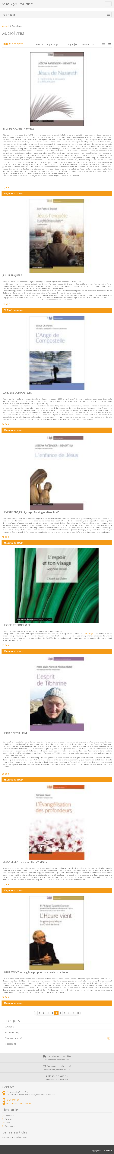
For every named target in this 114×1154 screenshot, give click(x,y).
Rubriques (9, 14)
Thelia (109, 1150)
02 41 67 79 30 (13, 1100)
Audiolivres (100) (12, 1032)
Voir (38, 44)
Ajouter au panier (13, 193)
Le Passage (89, 633)
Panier (7, 1122)
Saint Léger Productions (18, 4)
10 (78, 1013)
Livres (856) (9, 1027)
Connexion (9, 1115)
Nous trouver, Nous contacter (18, 1103)
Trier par (69, 44)
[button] (109, 44)
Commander (9, 1126)
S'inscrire (8, 1119)
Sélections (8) (10, 1044)
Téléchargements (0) (13, 1038)
